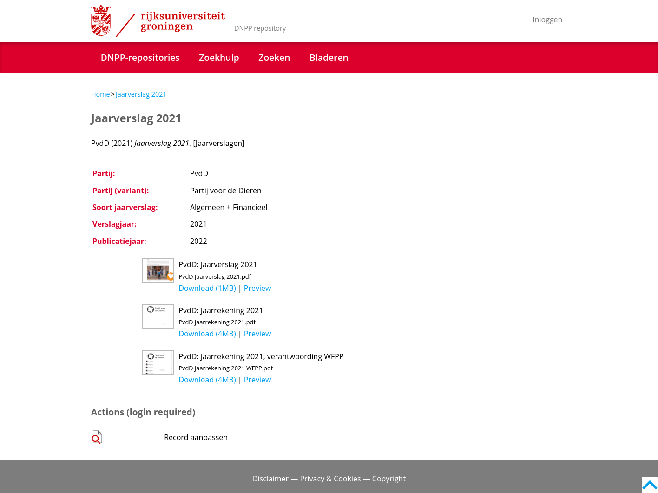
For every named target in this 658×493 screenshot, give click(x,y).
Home (100, 94)
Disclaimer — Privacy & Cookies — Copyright (329, 478)
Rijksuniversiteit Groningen (158, 21)
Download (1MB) (207, 288)
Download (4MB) (207, 334)
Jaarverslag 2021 (141, 94)
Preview (257, 288)
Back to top (650, 485)
